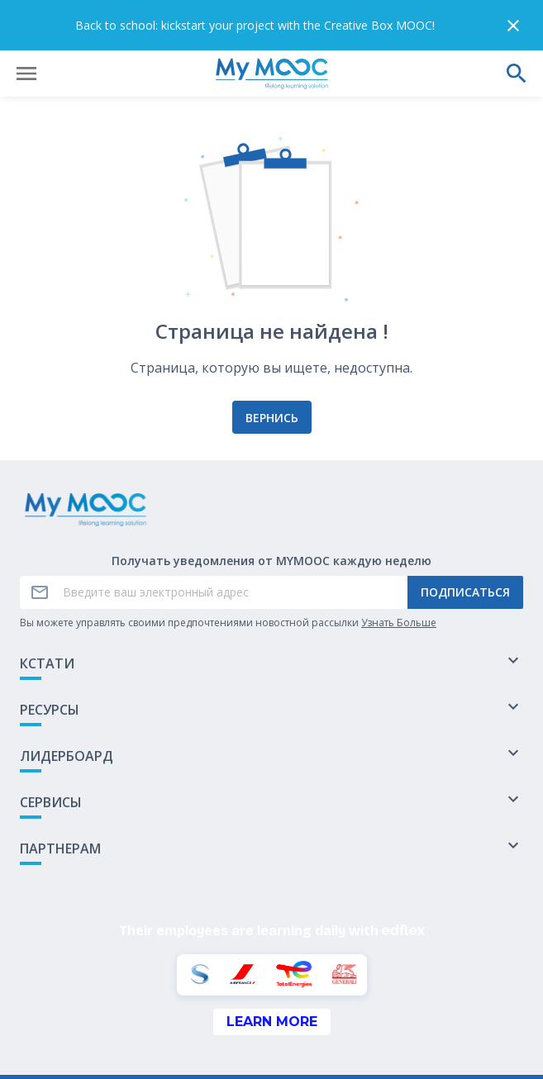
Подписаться (465, 542)
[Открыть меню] (26, 23)
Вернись (271, 367)
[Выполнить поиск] (516, 23)
